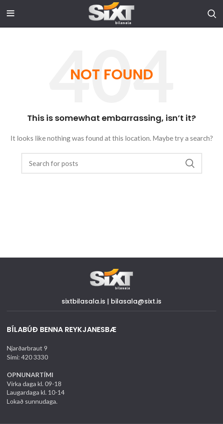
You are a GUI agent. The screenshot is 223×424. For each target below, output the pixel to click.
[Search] (212, 14)
